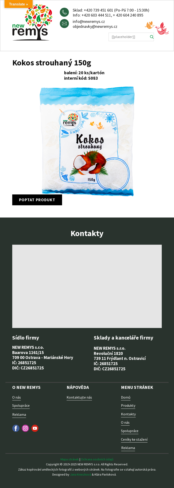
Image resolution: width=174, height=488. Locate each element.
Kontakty (128, 414)
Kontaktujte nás (79, 397)
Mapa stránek (69, 459)
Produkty (128, 405)
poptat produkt (37, 199)
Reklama (19, 414)
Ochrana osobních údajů (97, 459)
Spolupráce (21, 405)
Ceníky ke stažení (134, 439)
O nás (16, 397)
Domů (125, 397)
